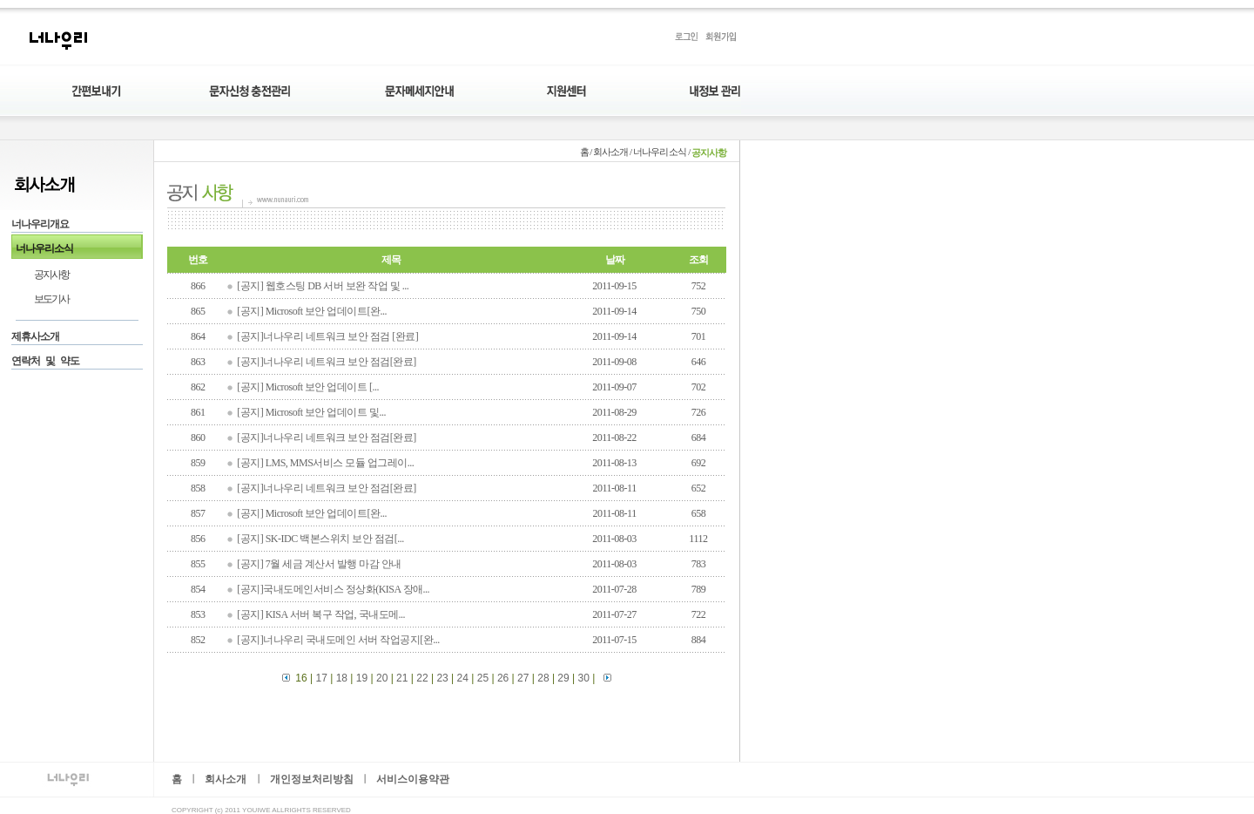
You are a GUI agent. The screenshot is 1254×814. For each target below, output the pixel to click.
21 (402, 678)
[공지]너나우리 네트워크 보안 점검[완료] (326, 362)
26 (503, 678)
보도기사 (51, 300)
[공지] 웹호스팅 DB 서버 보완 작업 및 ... (322, 286)
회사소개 (225, 779)
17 (321, 678)
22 (422, 678)
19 (361, 678)
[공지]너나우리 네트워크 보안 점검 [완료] (327, 336)
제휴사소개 (35, 337)
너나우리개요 (40, 223)
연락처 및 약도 (45, 362)
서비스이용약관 (412, 779)
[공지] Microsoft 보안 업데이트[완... (312, 311)
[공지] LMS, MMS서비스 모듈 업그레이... (325, 463)
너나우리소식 (44, 248)
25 (483, 678)
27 (523, 678)
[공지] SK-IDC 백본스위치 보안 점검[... (320, 538)
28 (543, 678)
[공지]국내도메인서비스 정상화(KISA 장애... (333, 589)
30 (584, 678)
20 (382, 678)
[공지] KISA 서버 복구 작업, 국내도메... (321, 614)
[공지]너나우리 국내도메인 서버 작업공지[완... (338, 640)
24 (463, 678)
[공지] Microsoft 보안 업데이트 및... (311, 412)
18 (341, 678)
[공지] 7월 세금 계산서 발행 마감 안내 (319, 564)
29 (563, 678)
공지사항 (51, 275)
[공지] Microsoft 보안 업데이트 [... (308, 387)
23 (442, 678)
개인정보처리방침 (312, 779)
